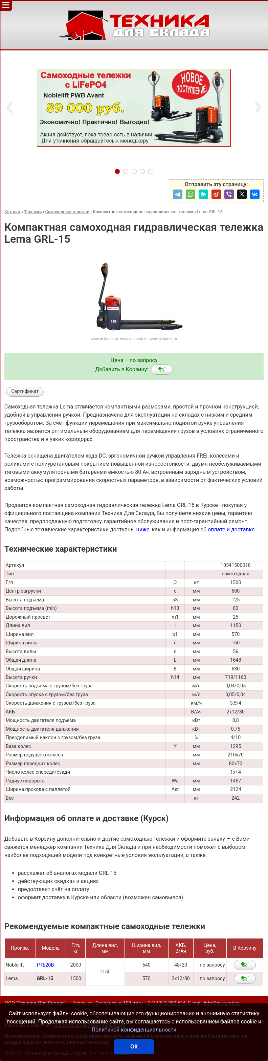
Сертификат (25, 391)
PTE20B (45, 965)
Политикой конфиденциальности (134, 1029)
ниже (142, 529)
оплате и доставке (231, 529)
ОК (134, 1046)
